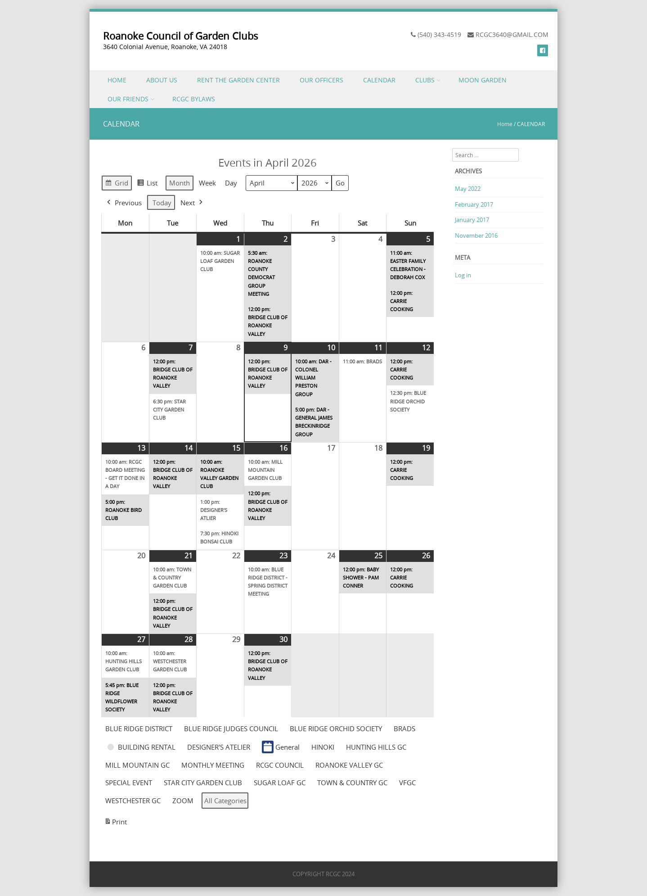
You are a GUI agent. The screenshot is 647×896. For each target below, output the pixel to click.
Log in (463, 275)
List (147, 184)
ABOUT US (161, 80)
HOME (117, 80)
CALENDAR (379, 80)
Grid (116, 184)
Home (504, 123)
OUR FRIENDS (128, 99)
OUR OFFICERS (321, 80)
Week (207, 183)
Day (231, 183)
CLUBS (425, 80)
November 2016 (476, 235)
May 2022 (468, 189)
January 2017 (472, 220)
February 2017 (474, 204)
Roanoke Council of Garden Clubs (180, 35)
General (281, 747)
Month (179, 183)
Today (162, 202)
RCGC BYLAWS (193, 99)
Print (115, 823)
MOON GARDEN (482, 80)
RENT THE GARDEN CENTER (238, 80)
